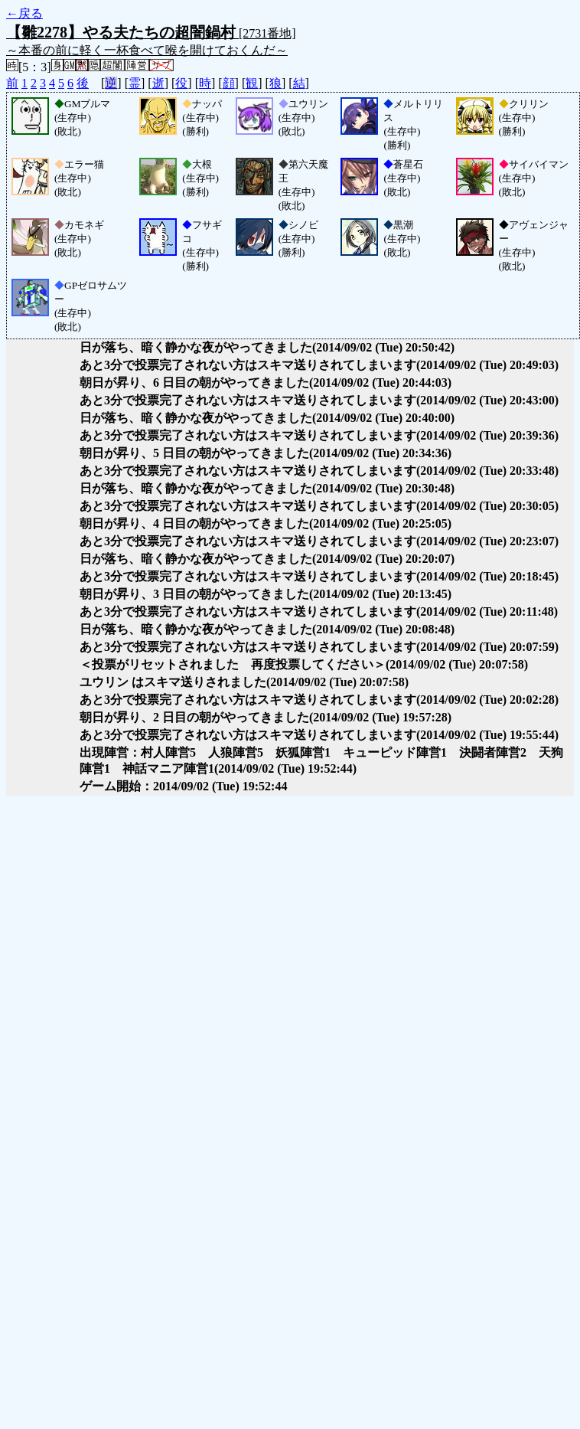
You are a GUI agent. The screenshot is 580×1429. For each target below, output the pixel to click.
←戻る (24, 13)
